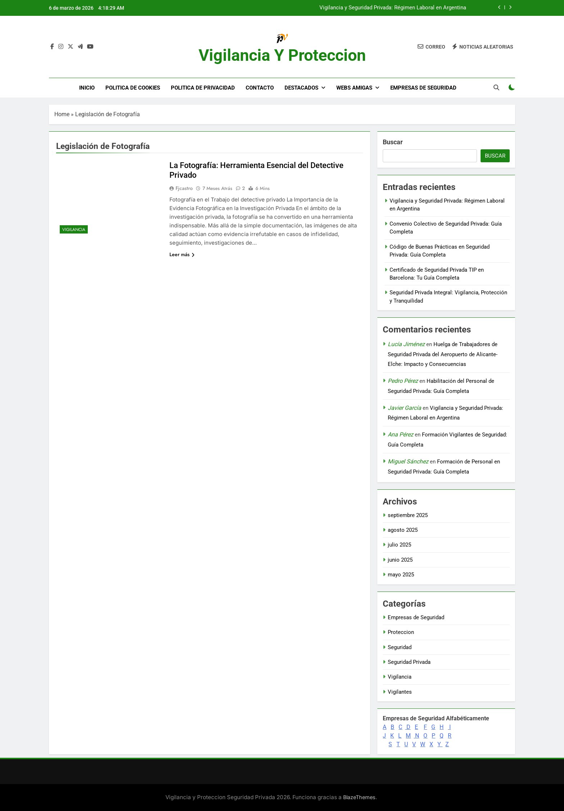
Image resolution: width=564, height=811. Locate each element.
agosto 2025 (403, 530)
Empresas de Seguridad (423, 88)
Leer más (182, 254)
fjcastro (184, 188)
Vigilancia (73, 229)
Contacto (260, 88)
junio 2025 (400, 560)
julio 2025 (399, 545)
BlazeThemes (359, 797)
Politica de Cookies (132, 88)
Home (61, 114)
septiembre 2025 (408, 515)
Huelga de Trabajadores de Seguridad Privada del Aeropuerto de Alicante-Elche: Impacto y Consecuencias (442, 354)
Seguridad (399, 647)
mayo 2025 (401, 574)
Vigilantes (400, 692)
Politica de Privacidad (203, 88)
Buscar (393, 142)
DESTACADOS (301, 88)
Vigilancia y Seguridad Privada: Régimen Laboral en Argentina (392, 8)
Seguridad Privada (409, 662)
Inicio (87, 88)
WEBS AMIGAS (354, 88)
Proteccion (401, 632)
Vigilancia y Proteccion (282, 55)
